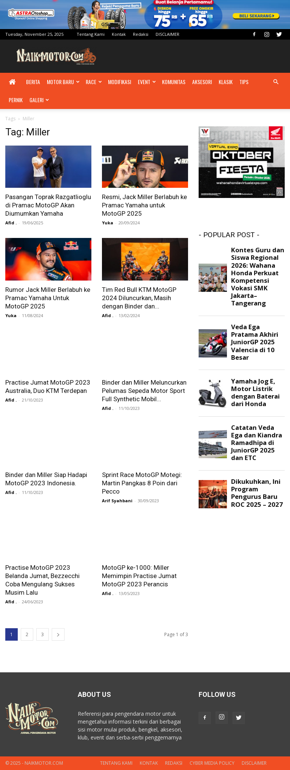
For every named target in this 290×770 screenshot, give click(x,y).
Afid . (11, 222)
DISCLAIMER (167, 34)
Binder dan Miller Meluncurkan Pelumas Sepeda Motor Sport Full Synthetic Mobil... (144, 391)
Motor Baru (63, 82)
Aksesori (202, 82)
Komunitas (173, 82)
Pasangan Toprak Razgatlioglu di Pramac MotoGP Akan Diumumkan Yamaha (48, 205)
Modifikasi (119, 82)
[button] (276, 82)
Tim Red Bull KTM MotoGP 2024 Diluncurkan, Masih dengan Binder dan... (139, 298)
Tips (243, 82)
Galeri (39, 100)
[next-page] (58, 634)
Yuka (107, 222)
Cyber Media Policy (212, 763)
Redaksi (140, 34)
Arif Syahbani (117, 500)
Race (94, 82)
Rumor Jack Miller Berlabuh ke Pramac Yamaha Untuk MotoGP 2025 (47, 298)
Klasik (226, 82)
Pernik (16, 100)
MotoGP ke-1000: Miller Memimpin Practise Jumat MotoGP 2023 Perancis (139, 576)
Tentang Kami (91, 34)
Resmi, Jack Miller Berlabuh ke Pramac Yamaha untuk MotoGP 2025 (144, 205)
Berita (33, 82)
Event (147, 82)
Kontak (119, 34)
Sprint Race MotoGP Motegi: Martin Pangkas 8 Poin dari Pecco (142, 483)
